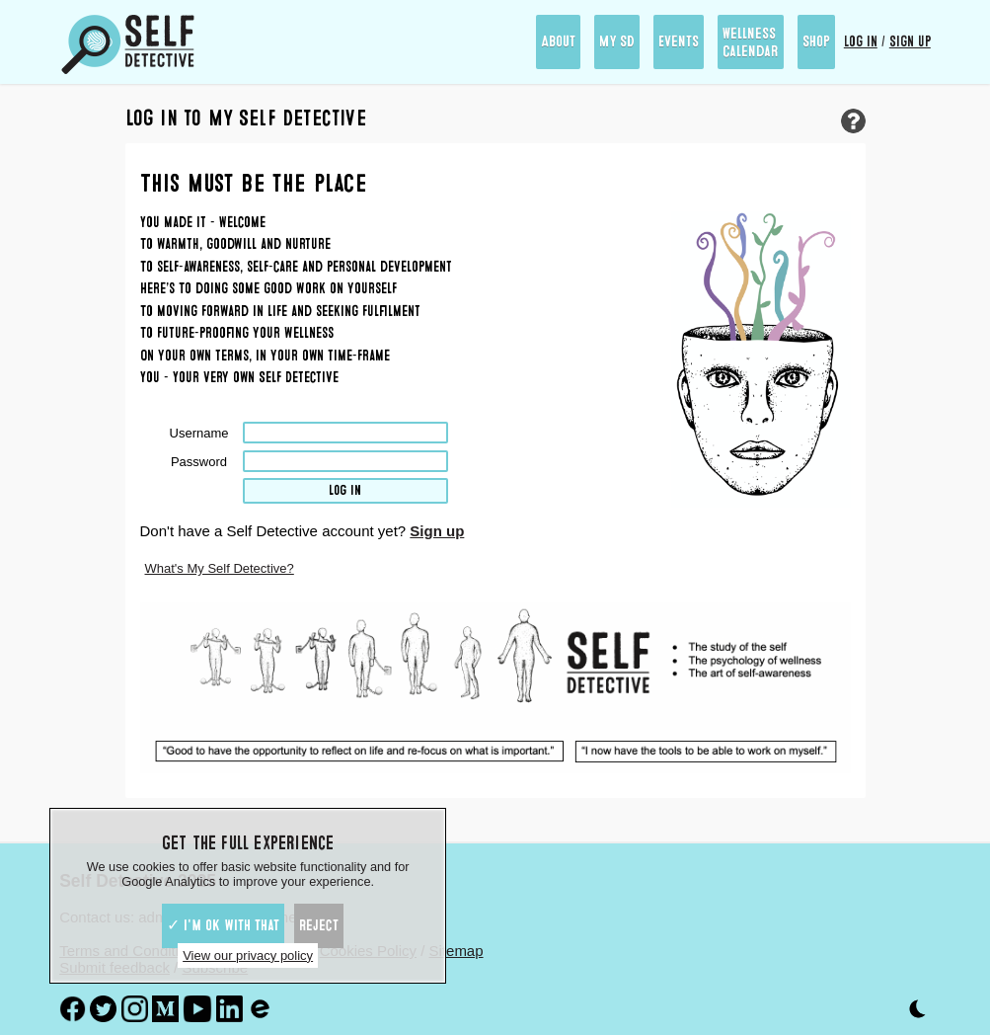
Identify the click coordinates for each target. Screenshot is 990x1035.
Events (678, 41)
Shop (816, 41)
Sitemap (456, 950)
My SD (617, 41)
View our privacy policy (248, 955)
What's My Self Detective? (219, 568)
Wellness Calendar (751, 42)
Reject (319, 925)
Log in (860, 41)
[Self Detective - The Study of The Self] (128, 44)
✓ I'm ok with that (223, 925)
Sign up (910, 41)
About (558, 41)
